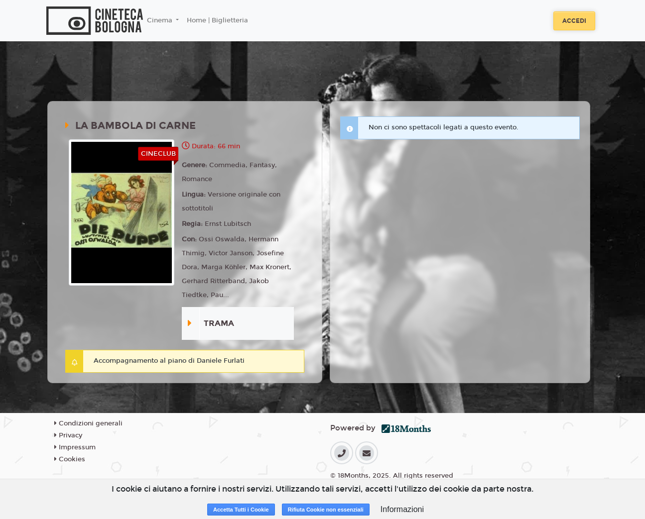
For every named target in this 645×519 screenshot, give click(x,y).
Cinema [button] (160, 20)
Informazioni (402, 509)
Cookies (69, 459)
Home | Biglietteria (217, 20)
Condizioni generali (88, 423)
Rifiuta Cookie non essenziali (326, 510)
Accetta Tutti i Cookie (241, 510)
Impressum (75, 447)
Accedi (574, 20)
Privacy (68, 435)
